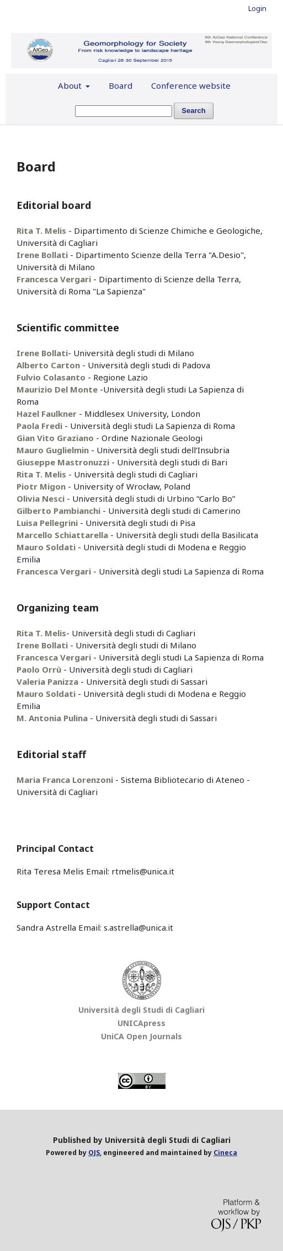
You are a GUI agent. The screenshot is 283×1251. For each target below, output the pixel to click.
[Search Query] (123, 111)
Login (257, 8)
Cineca (225, 1152)
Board (120, 85)
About (71, 85)
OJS (94, 1152)
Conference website (191, 85)
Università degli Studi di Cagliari (141, 1010)
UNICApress (141, 1023)
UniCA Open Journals (141, 1036)
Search (193, 110)
